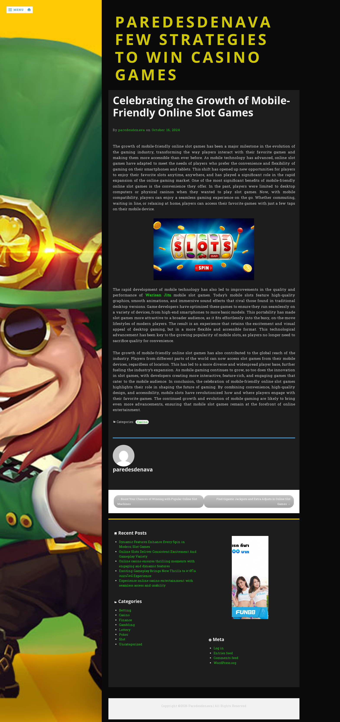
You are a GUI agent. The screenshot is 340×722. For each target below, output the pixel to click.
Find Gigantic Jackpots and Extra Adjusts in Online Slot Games (253, 501)
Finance (125, 620)
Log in (219, 648)
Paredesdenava (194, 22)
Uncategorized (130, 644)
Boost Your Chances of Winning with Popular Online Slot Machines (157, 501)
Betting (125, 610)
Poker (123, 634)
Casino (142, 422)
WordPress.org (225, 663)
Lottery (124, 630)
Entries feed (223, 653)
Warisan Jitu (158, 295)
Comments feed (226, 658)
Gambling (127, 625)
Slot (122, 639)
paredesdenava (131, 130)
